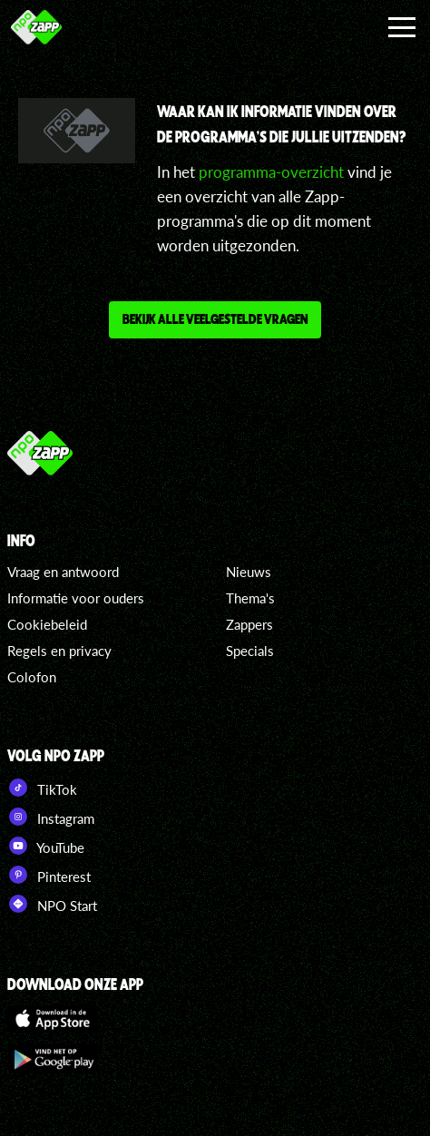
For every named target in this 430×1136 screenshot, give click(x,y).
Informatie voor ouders (75, 598)
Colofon (31, 677)
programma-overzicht (271, 171)
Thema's (250, 598)
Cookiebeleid (47, 624)
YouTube (45, 846)
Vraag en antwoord (63, 571)
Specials (250, 650)
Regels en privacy (59, 650)
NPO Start (52, 904)
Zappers (249, 624)
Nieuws (248, 571)
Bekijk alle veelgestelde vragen (215, 318)
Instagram (50, 817)
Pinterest (49, 875)
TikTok (42, 787)
